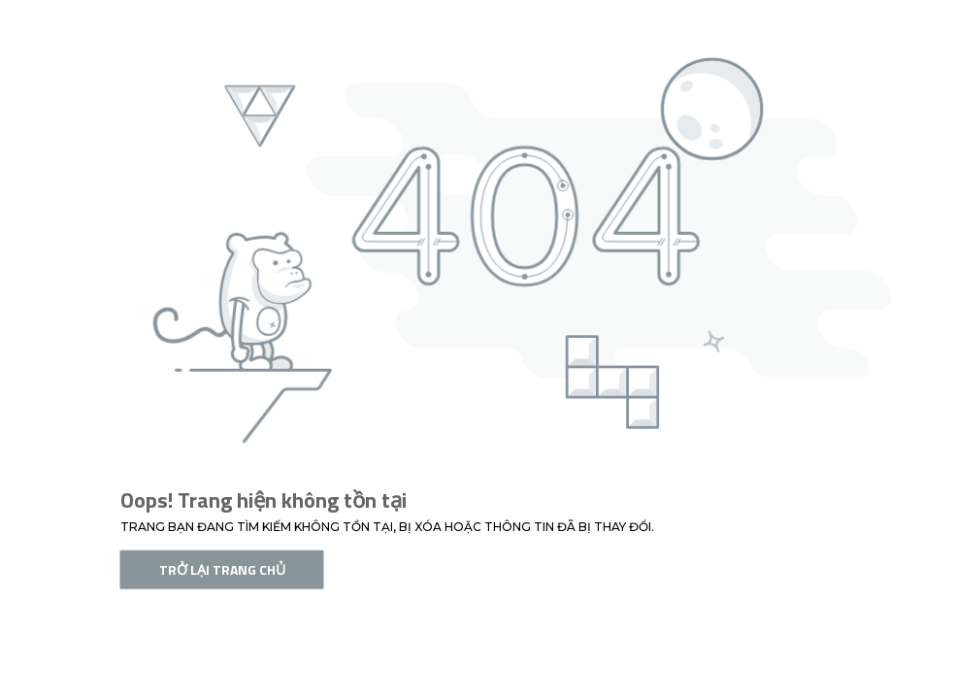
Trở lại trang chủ (222, 569)
